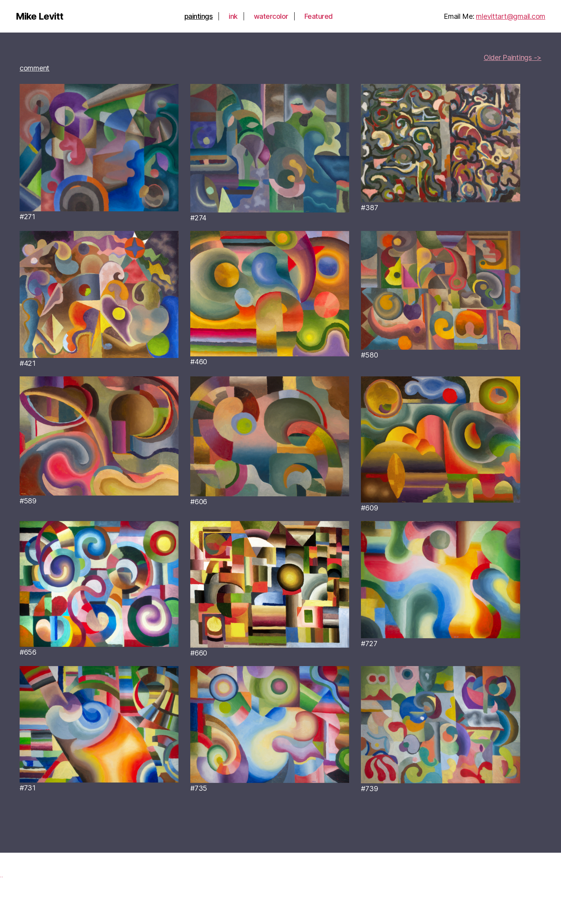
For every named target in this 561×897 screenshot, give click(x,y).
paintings (198, 16)
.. (1, 875)
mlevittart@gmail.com (510, 16)
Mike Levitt (39, 16)
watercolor (271, 16)
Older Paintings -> (512, 57)
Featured (318, 16)
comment (34, 68)
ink (233, 16)
